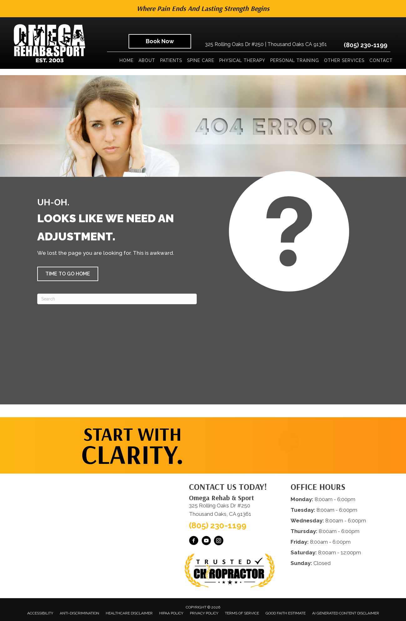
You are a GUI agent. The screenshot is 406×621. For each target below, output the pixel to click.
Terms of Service (242, 613)
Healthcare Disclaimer (129, 613)
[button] (67, 274)
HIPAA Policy (171, 613)
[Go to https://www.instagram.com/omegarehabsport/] (218, 541)
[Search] (117, 299)
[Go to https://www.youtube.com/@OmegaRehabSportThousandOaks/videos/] (206, 541)
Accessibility (40, 613)
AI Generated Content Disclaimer (345, 613)
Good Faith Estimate (286, 613)
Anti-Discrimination (79, 613)
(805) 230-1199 (365, 45)
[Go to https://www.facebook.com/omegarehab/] (193, 541)
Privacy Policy (204, 613)
